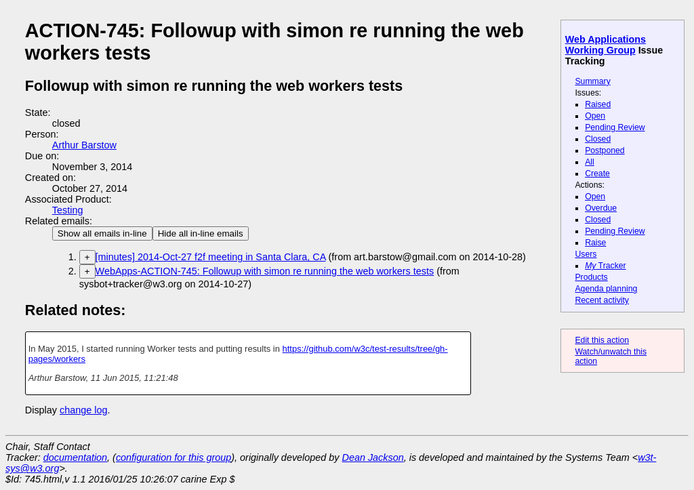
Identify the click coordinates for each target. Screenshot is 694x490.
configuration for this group (173, 457)
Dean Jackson (373, 457)
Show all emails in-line (102, 233)
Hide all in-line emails (200, 233)
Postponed (605, 150)
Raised (598, 104)
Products (591, 277)
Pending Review (615, 127)
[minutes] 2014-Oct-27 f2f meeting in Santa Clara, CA (211, 256)
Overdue (601, 208)
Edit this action (602, 340)
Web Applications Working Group (605, 45)
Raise (595, 242)
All (589, 162)
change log (83, 410)
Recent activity (602, 300)
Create (597, 173)
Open (595, 116)
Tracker (605, 265)
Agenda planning (606, 288)
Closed (598, 139)
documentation (75, 457)
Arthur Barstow (84, 145)
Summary (592, 81)
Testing (67, 210)
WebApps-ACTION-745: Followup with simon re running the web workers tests (265, 271)
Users (585, 254)
